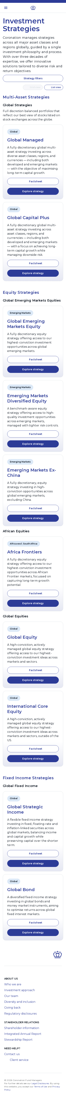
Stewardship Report (18, 1039)
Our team (11, 996)
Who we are (12, 984)
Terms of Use (40, 1086)
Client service (16, 1060)
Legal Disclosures (40, 1083)
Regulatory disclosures (20, 1013)
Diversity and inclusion (19, 1001)
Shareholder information (21, 1028)
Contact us (12, 1054)
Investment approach (19, 990)
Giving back (12, 1007)
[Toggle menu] (6, 7)
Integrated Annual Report (22, 1034)
